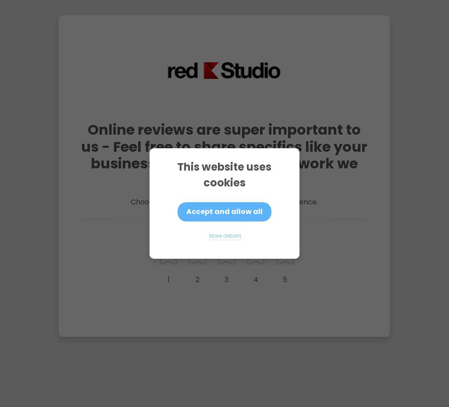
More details (225, 235)
